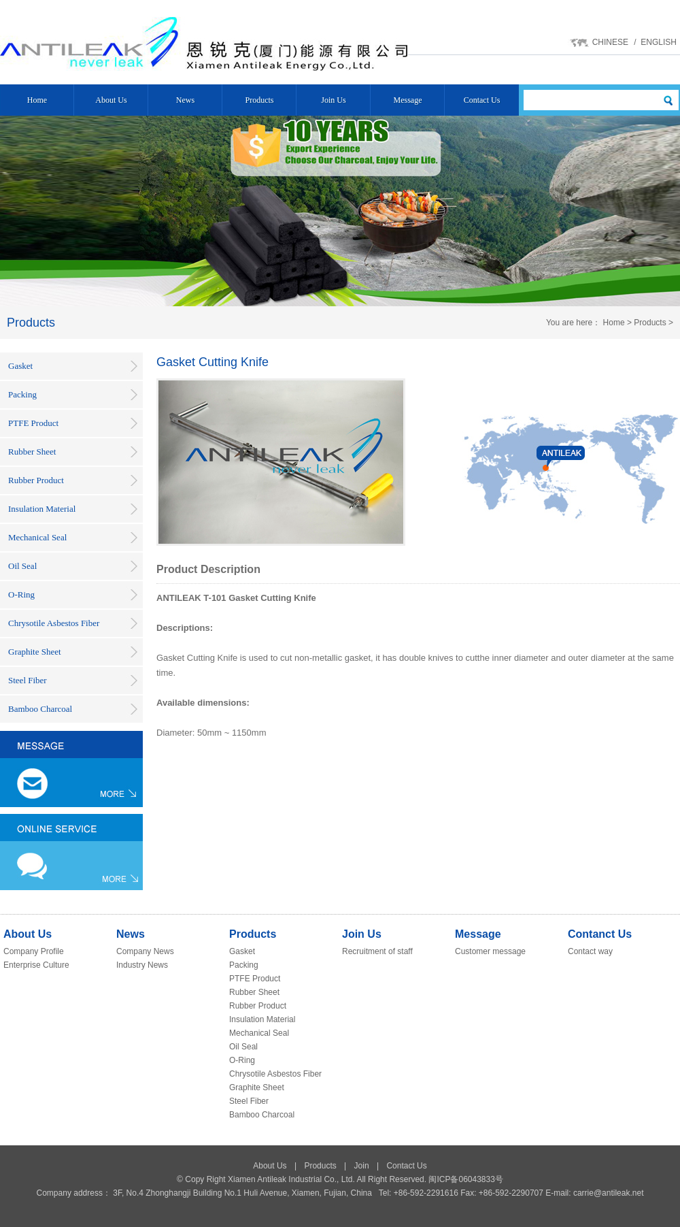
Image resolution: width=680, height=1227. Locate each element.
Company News (145, 951)
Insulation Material (41, 509)
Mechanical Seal (37, 537)
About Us (110, 100)
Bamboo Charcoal (40, 709)
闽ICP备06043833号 (465, 1179)
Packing (22, 394)
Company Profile (33, 951)
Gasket (20, 366)
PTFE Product (33, 423)
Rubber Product (36, 480)
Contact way (590, 951)
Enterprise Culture (36, 965)
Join (361, 1166)
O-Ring (21, 594)
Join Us (333, 100)
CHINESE (610, 42)
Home (37, 100)
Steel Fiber (27, 680)
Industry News (142, 965)
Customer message (490, 951)
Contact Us (482, 100)
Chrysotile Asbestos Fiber (53, 623)
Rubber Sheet (32, 451)
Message (408, 100)
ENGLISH (659, 42)
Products (259, 100)
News (185, 100)
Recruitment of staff (377, 951)
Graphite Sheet (34, 652)
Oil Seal (22, 566)
